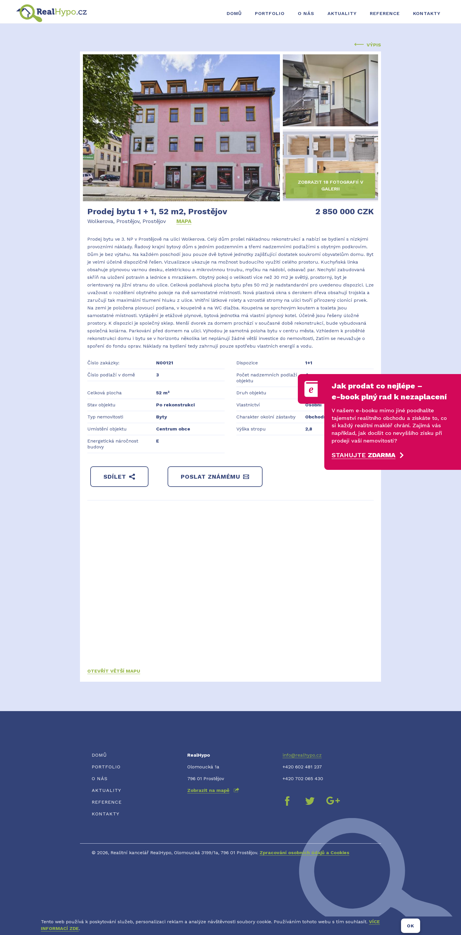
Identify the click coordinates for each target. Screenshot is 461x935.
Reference (385, 13)
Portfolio (270, 13)
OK (410, 926)
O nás (306, 13)
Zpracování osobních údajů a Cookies (304, 852)
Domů (234, 13)
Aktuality (342, 13)
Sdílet (119, 476)
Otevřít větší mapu (113, 671)
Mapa (183, 221)
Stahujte (363, 455)
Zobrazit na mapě (208, 790)
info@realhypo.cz (302, 755)
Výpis (367, 45)
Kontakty (426, 13)
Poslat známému (215, 476)
